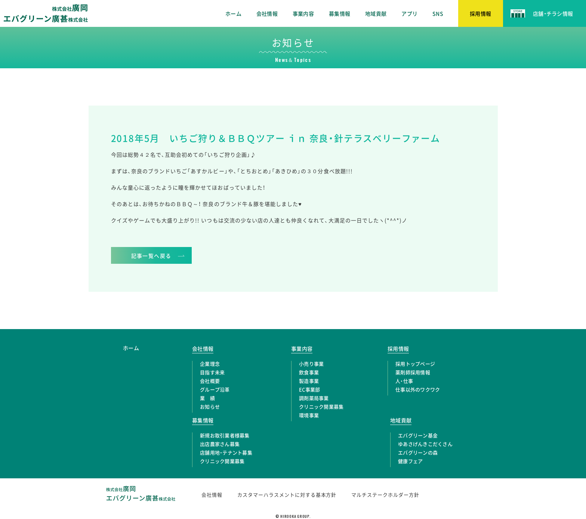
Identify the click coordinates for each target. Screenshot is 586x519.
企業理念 (210, 363)
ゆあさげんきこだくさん (425, 443)
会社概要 (210, 380)
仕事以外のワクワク (417, 389)
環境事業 (309, 415)
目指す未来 (212, 372)
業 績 (207, 397)
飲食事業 (309, 372)
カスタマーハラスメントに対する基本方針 (287, 494)
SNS (437, 13)
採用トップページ (415, 363)
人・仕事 (404, 380)
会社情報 (267, 13)
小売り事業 (311, 363)
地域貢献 (375, 13)
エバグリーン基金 (418, 435)
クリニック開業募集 (321, 406)
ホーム (233, 13)
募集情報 (339, 13)
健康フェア (410, 461)
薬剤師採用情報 (412, 372)
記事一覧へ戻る (151, 255)
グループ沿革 (215, 389)
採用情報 (398, 348)
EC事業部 (309, 389)
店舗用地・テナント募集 (226, 452)
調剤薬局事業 (314, 397)
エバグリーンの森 (418, 452)
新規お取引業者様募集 (225, 435)
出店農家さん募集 (220, 443)
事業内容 (303, 13)
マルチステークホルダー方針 (385, 494)
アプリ (409, 13)
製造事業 (309, 380)
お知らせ (210, 406)
